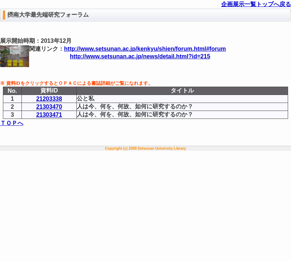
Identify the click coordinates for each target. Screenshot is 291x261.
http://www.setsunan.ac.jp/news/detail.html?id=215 (140, 56)
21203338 (49, 99)
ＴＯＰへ (11, 123)
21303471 (49, 115)
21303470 (49, 107)
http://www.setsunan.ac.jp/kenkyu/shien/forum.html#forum (145, 49)
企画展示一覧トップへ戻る (256, 4)
